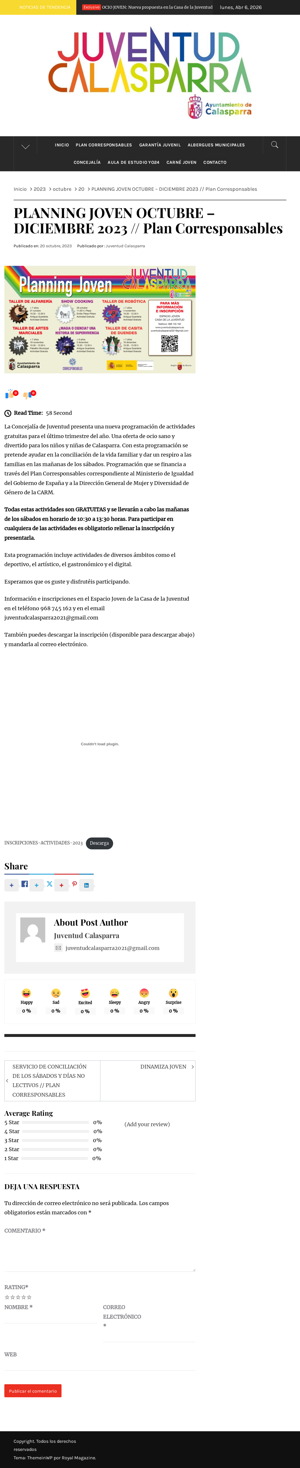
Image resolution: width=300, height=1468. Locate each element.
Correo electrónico (117, 1316)
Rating (16, 1287)
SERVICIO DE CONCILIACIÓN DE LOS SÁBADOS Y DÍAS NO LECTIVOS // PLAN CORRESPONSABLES (49, 1080)
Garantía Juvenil (160, 145)
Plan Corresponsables (104, 145)
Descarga (99, 843)
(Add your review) (147, 1124)
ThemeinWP (40, 1457)
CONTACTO (214, 162)
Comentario (25, 1230)
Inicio (62, 145)
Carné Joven (182, 162)
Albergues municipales (216, 145)
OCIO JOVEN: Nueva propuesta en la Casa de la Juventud (145, 7)
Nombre (18, 1307)
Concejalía (87, 162)
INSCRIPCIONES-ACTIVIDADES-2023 (43, 843)
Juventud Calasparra (125, 246)
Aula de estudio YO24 (133, 162)
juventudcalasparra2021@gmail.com (107, 948)
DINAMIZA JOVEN (163, 1066)
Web (10, 1354)
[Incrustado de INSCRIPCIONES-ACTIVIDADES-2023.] (100, 744)
